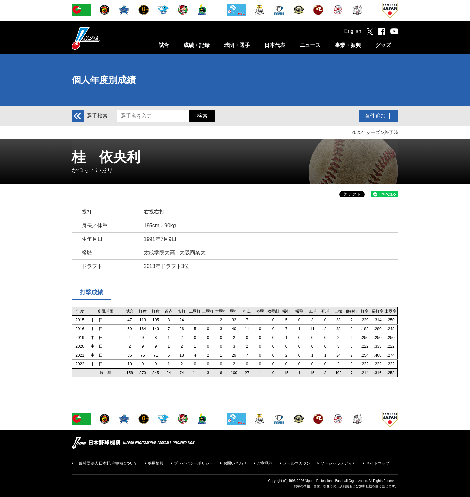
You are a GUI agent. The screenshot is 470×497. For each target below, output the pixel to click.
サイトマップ (377, 463)
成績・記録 (196, 45)
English (352, 31)
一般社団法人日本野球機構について (106, 463)
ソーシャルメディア (338, 463)
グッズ (383, 45)
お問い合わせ (235, 463)
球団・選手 (237, 45)
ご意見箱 (265, 463)
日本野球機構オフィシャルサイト (102, 38)
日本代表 (274, 45)
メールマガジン (296, 463)
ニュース (310, 45)
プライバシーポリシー (193, 463)
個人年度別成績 (104, 80)
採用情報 (156, 463)
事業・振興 (348, 45)
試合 (164, 45)
